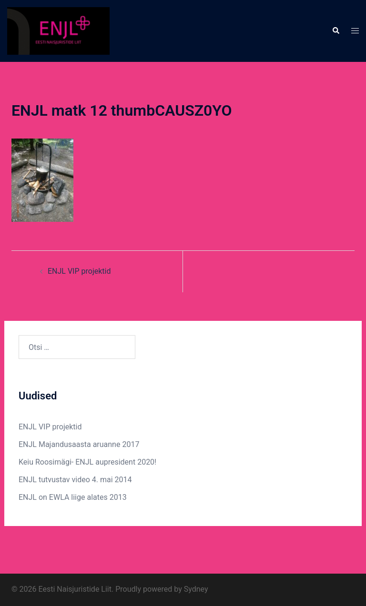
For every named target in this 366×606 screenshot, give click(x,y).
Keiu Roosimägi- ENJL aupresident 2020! (87, 462)
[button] (335, 31)
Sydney (196, 589)
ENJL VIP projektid (79, 271)
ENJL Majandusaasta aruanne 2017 (79, 444)
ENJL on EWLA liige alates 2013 (73, 497)
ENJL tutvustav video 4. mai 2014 (75, 479)
